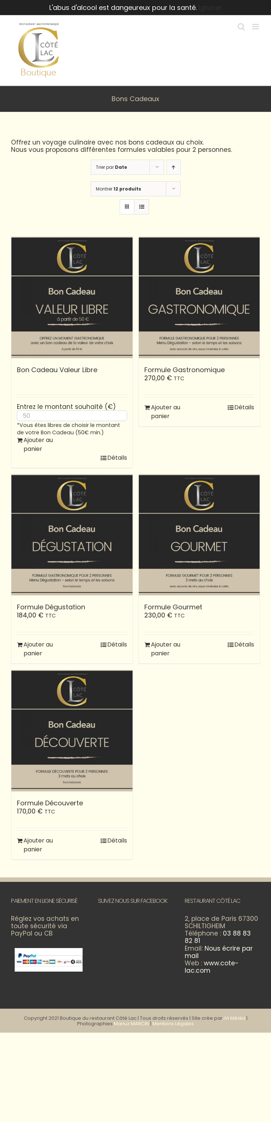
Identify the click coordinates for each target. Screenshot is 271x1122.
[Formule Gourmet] (199, 535)
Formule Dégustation (51, 607)
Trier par (111, 167)
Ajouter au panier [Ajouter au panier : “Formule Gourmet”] (165, 649)
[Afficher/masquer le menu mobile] (256, 27)
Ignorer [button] (210, 7)
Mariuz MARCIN (131, 1023)
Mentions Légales (173, 1023)
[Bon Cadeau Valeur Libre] (72, 297)
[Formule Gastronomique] (199, 297)
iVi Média (234, 1018)
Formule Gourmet (173, 607)
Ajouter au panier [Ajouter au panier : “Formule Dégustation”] (38, 649)
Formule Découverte (50, 803)
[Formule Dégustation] (72, 535)
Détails (117, 457)
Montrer (118, 189)
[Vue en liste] (141, 207)
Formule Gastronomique (184, 369)
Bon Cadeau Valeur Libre (57, 369)
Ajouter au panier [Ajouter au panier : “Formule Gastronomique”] (165, 411)
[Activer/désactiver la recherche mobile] (241, 27)
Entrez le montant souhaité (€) (66, 406)
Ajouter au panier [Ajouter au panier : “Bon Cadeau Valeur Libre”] (38, 444)
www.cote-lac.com (212, 967)
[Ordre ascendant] (173, 167)
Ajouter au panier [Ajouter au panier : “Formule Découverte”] (38, 845)
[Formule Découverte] (72, 730)
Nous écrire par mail (219, 952)
